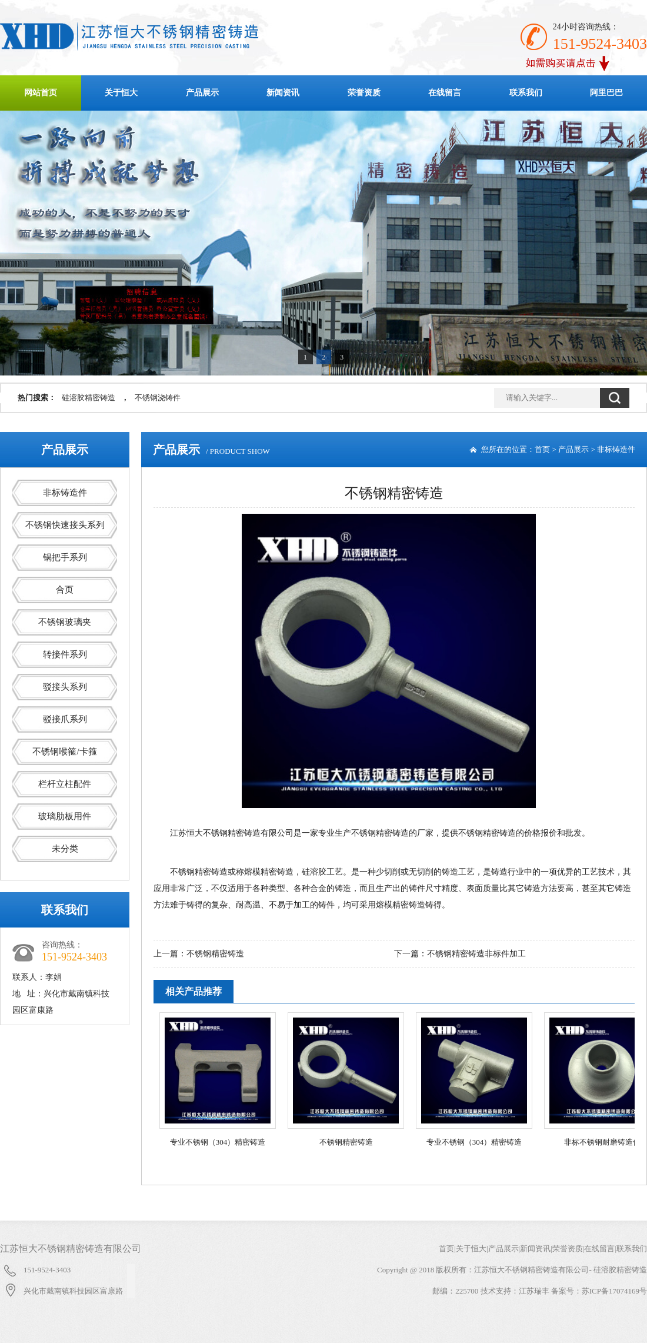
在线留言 (444, 92)
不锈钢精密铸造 (215, 953)
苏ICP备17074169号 (614, 1291)
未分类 (65, 848)
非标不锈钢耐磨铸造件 (602, 1142)
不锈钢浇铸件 (158, 397)
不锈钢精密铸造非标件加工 (476, 953)
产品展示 (202, 92)
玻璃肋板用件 (64, 816)
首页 (542, 449)
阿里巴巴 (606, 92)
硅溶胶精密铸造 (88, 397)
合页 (65, 589)
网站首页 (40, 92)
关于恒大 (121, 92)
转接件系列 (65, 654)
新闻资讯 (282, 92)
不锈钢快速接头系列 (65, 525)
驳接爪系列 (65, 719)
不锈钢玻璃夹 (64, 622)
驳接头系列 (65, 687)
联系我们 (525, 92)
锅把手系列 (65, 557)
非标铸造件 (65, 492)
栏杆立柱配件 (64, 784)
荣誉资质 (364, 92)
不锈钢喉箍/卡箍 (64, 751)
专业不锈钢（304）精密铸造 (218, 1142)
